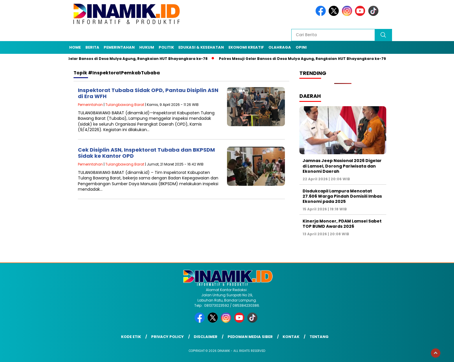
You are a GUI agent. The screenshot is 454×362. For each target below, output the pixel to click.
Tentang (319, 336)
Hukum (146, 47)
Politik (166, 47)
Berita (92, 47)
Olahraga (279, 47)
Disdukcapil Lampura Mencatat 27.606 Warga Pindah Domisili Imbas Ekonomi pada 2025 (342, 196)
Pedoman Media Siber (250, 336)
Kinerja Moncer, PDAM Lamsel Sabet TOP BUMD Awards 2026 (342, 223)
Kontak (291, 336)
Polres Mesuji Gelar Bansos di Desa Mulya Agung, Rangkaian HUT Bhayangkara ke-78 (125, 58)
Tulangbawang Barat (124, 104)
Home (75, 47)
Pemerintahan (119, 47)
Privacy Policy (167, 336)
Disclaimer (205, 336)
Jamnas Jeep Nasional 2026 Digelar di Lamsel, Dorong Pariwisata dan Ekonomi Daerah (342, 166)
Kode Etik (131, 336)
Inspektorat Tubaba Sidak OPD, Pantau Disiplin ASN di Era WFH (148, 93)
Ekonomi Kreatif (246, 47)
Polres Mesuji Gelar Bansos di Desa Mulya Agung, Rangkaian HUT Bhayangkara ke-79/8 (306, 58)
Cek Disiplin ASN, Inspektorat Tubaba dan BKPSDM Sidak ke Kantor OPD (146, 153)
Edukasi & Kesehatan (201, 47)
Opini (301, 47)
